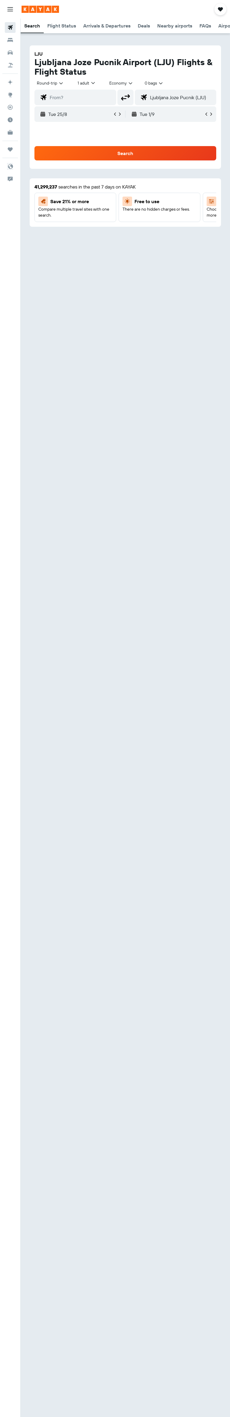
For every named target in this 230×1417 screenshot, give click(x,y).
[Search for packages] (10, 65)
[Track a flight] (10, 107)
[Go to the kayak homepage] (40, 9)
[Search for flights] (10, 27)
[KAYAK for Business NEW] (10, 132)
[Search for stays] (10, 40)
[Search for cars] (10, 53)
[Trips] (10, 149)
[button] (10, 9)
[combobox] (121, 83)
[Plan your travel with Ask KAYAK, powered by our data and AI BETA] (10, 82)
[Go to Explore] (10, 95)
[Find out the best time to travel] (10, 120)
